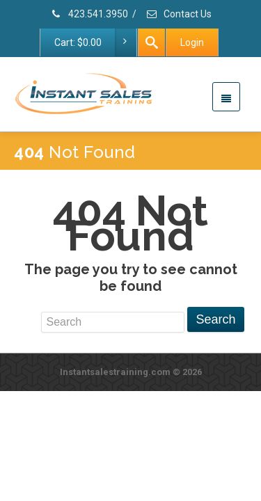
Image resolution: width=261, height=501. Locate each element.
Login (192, 42)
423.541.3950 (89, 13)
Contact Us (178, 13)
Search (215, 319)
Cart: (95, 42)
